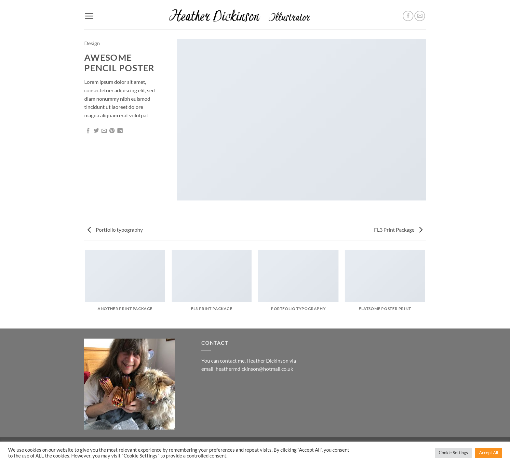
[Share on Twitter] (96, 131)
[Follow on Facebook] (408, 16)
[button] (89, 16)
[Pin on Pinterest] (111, 131)
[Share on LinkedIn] (120, 131)
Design (92, 43)
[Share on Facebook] (88, 131)
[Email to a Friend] (104, 131)
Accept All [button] (488, 452)
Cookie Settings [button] (453, 452)
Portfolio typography (115, 229)
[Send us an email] (419, 16)
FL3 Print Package (398, 229)
